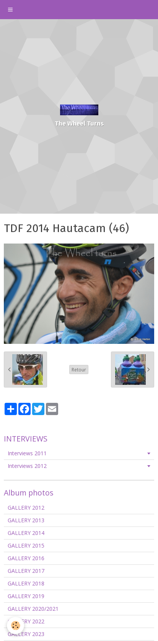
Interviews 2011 (27, 453)
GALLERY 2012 (26, 507)
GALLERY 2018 (26, 583)
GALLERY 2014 (26, 532)
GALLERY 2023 (26, 634)
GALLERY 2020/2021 (33, 608)
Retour (79, 369)
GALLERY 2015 (26, 545)
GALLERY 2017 (26, 570)
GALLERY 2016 (26, 558)
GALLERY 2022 (26, 621)
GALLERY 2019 (26, 596)
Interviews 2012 (27, 465)
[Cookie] (15, 625)
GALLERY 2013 (26, 520)
